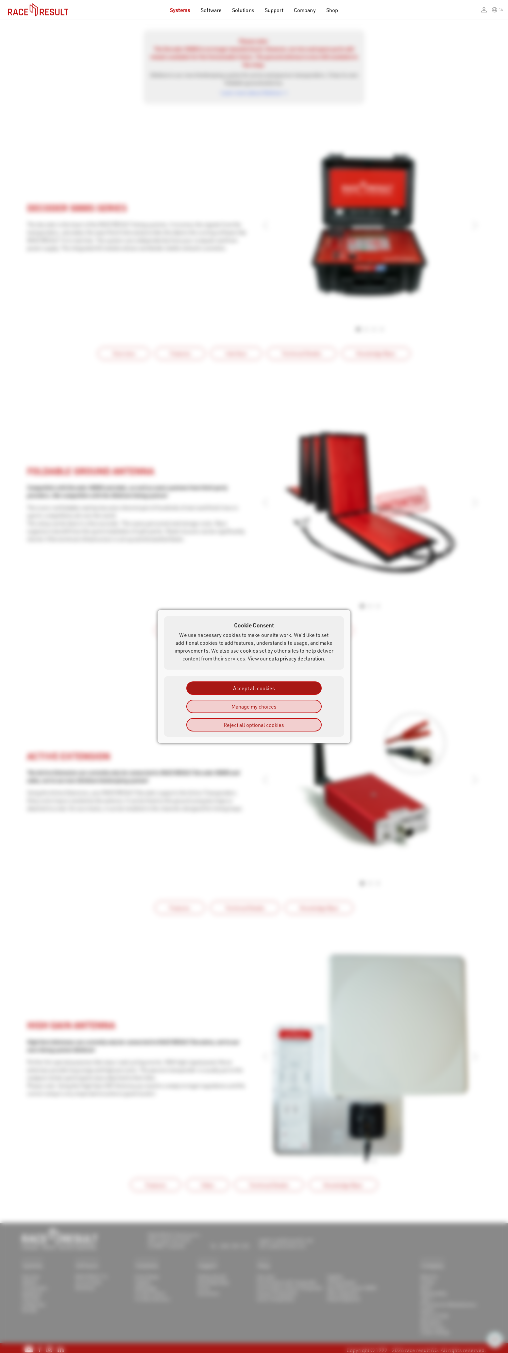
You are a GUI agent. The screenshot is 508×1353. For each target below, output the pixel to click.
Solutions (243, 10)
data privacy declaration (296, 658)
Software (211, 10)
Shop (332, 10)
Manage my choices (254, 706)
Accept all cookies (254, 688)
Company (304, 10)
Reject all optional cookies (254, 724)
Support (274, 10)
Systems (180, 10)
